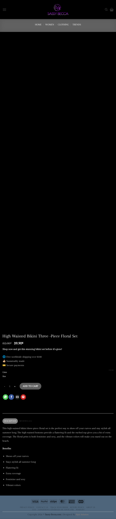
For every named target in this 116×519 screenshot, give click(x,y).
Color (4, 372)
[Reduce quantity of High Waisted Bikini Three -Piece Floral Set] (4, 386)
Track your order (59, 507)
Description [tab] (10, 421)
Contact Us (42, 507)
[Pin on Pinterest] (23, 397)
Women (49, 24)
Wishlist (80, 509)
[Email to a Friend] (17, 397)
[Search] (106, 9)
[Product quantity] (9, 386)
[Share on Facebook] (11, 397)
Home (38, 24)
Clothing (63, 24)
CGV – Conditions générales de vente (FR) (53, 509)
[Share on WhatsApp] (5, 397)
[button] (4, 10)
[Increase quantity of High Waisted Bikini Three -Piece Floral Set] (15, 386)
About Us (90, 507)
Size (4, 376)
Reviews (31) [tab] (25, 421)
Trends (77, 24)
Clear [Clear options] (111, 370)
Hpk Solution (82, 514)
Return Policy (77, 507)
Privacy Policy (27, 507)
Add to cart (30, 386)
